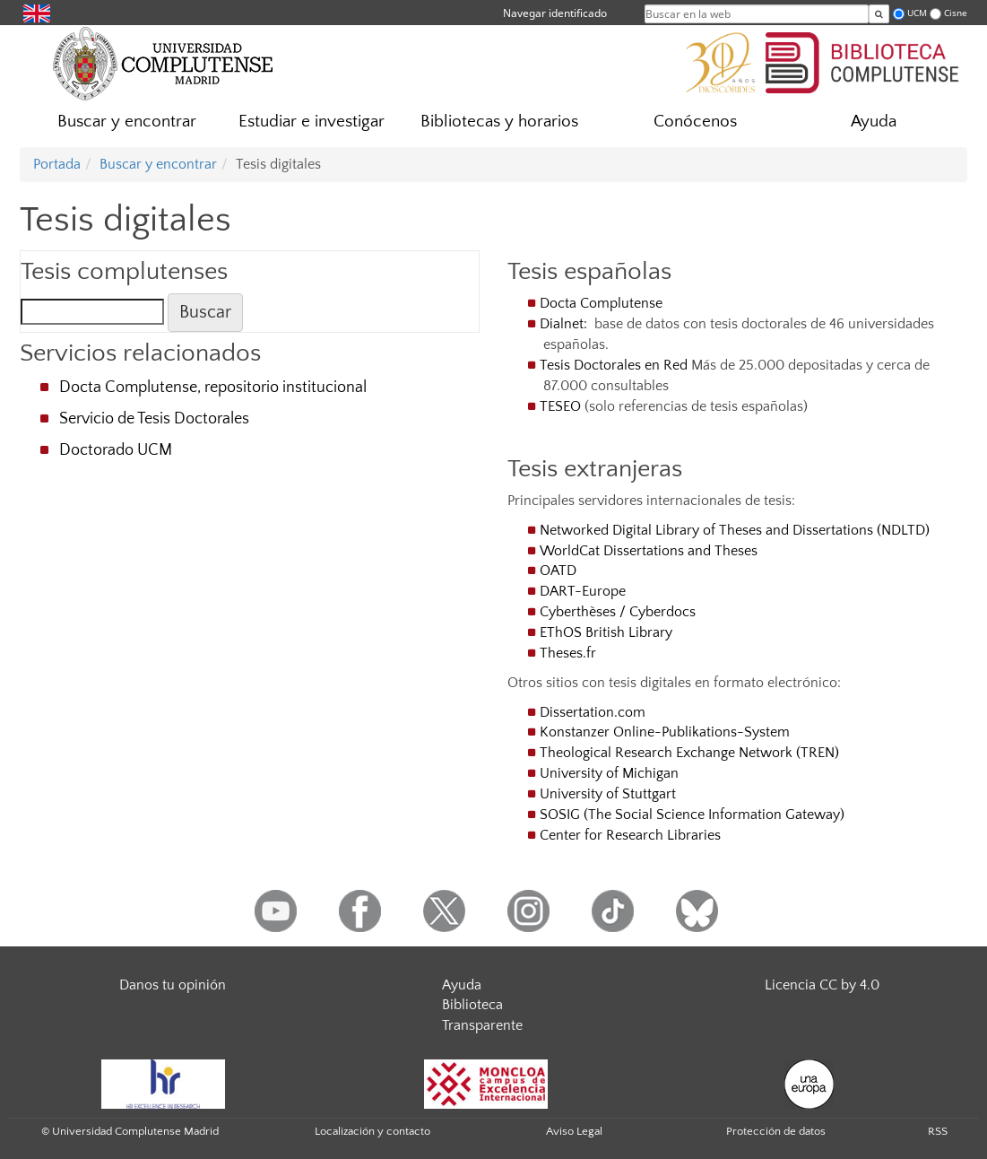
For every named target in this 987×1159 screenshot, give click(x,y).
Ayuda (873, 121)
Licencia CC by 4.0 (822, 985)
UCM (917, 13)
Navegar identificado (555, 13)
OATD (558, 570)
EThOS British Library (606, 632)
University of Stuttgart (608, 794)
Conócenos (695, 121)
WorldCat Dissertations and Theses (649, 551)
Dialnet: (565, 324)
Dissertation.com (594, 712)
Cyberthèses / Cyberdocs (618, 612)
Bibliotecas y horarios (499, 121)
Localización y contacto (372, 1131)
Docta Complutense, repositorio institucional (213, 387)
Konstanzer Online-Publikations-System (665, 732)
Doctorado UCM (115, 450)
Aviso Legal (574, 1131)
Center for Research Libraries (630, 835)
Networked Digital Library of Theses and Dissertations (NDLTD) (735, 530)
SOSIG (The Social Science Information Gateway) (692, 814)
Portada (57, 164)
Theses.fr (568, 653)
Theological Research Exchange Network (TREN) (689, 753)
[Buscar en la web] (879, 13)
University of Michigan (609, 773)
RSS (938, 1131)
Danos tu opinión (172, 985)
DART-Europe (583, 591)
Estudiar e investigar (311, 121)
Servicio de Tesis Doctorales (154, 419)
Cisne (955, 13)
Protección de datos (776, 1131)
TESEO (560, 406)
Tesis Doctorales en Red (614, 365)
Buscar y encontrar (126, 121)
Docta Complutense (601, 303)
